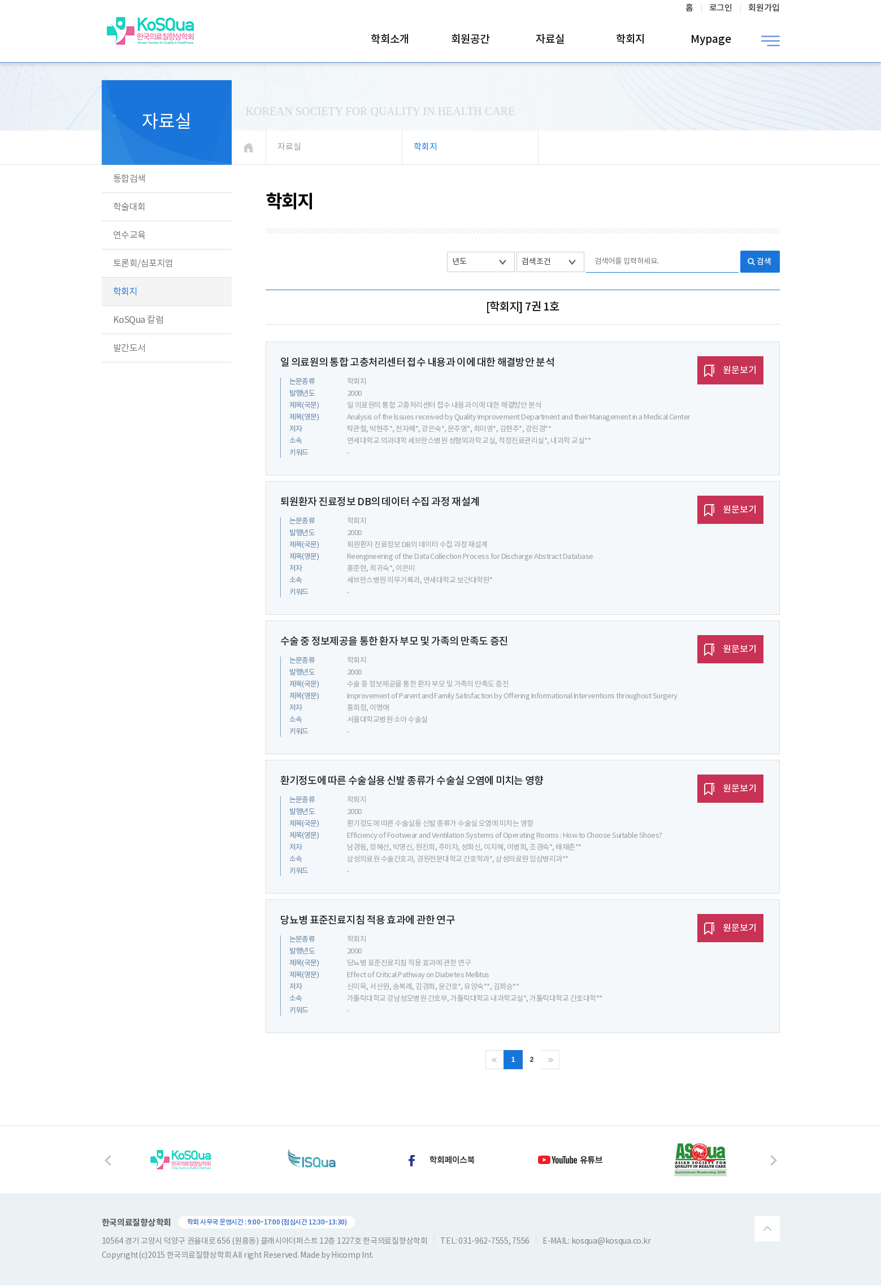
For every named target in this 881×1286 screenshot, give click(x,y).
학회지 (630, 39)
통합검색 (129, 179)
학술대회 (129, 207)
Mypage (711, 39)
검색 (764, 262)
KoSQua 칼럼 (138, 320)
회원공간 (470, 39)
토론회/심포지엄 (143, 264)
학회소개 (390, 39)
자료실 (550, 39)
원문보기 (730, 371)
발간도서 (129, 348)
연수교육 (129, 235)
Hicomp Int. (352, 1256)
